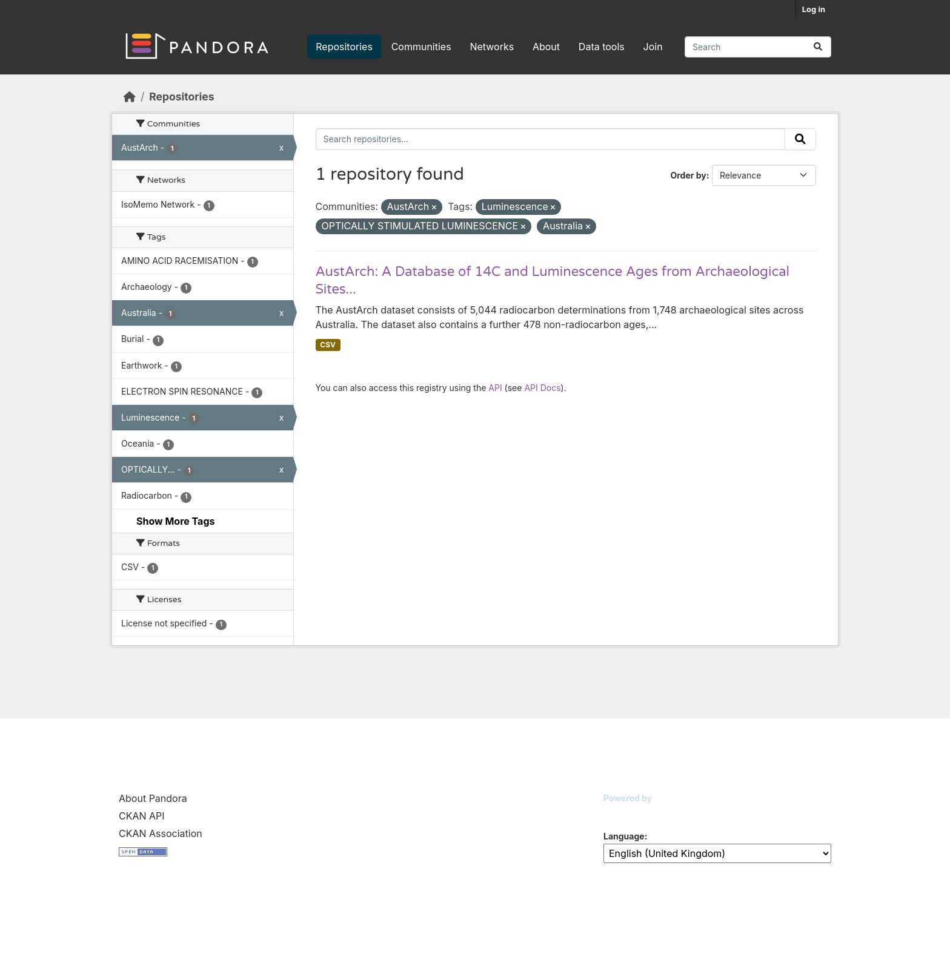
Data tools (602, 47)
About (546, 47)
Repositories (344, 47)
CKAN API (142, 816)
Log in (813, 9)
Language (624, 836)
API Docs (542, 388)
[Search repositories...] (758, 46)
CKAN (624, 813)
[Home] (130, 96)
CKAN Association (160, 833)
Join (653, 47)
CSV (328, 344)
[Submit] (818, 46)
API (495, 388)
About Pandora (153, 798)
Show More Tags (175, 521)
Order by (688, 175)
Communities (421, 47)
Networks (492, 47)
